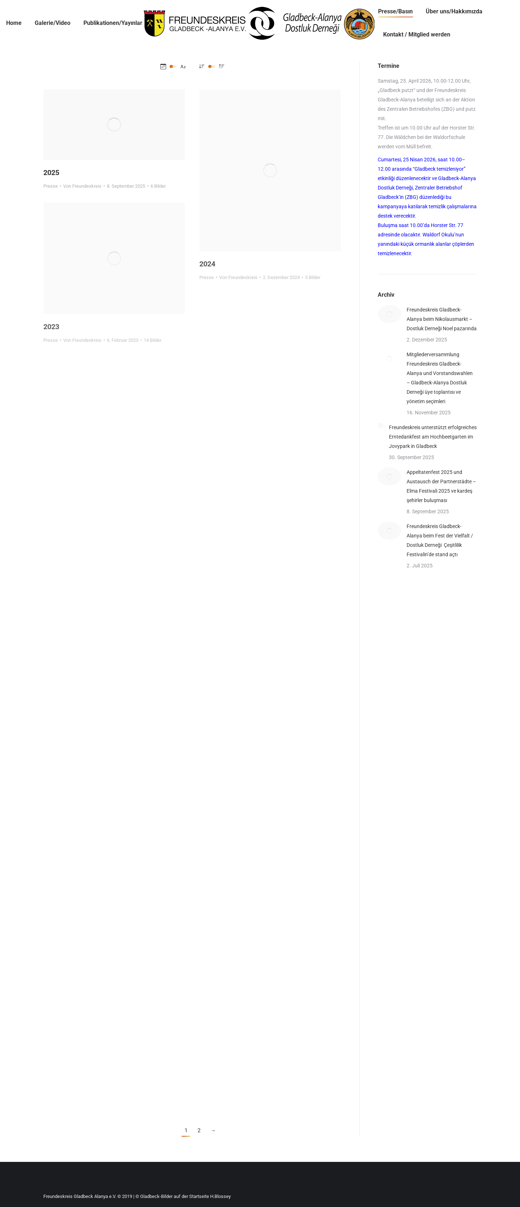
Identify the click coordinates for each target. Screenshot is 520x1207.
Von (82, 186)
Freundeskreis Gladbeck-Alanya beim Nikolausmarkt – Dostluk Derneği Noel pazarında (442, 319)
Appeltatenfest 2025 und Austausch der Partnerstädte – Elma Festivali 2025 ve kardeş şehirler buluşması (441, 486)
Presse (50, 186)
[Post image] (389, 314)
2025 (51, 172)
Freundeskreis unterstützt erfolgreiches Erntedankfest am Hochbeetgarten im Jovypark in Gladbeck (433, 436)
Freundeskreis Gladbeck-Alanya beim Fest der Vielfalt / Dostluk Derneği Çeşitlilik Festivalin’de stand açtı (440, 540)
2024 (207, 264)
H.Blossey (220, 1196)
